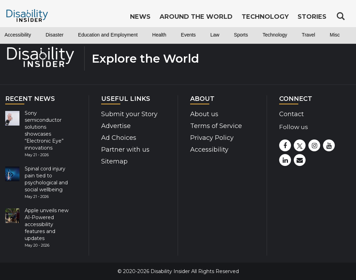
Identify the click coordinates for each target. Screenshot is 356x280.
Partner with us (125, 149)
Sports (241, 35)
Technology (274, 35)
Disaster (54, 35)
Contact (291, 114)
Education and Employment (108, 35)
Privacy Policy (212, 138)
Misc (335, 35)
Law (214, 35)
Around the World (196, 17)
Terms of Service (216, 126)
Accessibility (18, 35)
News (140, 17)
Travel (308, 35)
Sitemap (114, 161)
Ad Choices (118, 138)
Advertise (116, 126)
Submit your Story (129, 114)
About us (204, 114)
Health (159, 35)
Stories (312, 17)
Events (188, 35)
